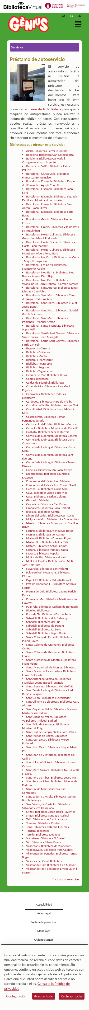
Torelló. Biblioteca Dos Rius (43, 834)
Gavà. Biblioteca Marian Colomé (46, 496)
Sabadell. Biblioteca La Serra (43, 629)
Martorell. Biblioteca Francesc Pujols (49, 538)
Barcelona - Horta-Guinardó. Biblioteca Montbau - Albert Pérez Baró (48, 251)
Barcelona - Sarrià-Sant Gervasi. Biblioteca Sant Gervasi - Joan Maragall (50, 335)
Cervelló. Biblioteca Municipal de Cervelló (52, 428)
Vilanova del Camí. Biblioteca (44, 861)
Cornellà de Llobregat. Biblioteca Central (51, 435)
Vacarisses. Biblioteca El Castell (45, 838)
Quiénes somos (43, 939)
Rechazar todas (72, 996)
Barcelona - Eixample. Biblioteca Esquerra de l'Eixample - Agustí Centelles (50, 183)
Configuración (16, 996)
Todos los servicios (65, 879)
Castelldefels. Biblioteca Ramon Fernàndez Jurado (44, 418)
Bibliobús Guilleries (38, 352)
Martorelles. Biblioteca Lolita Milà (47, 542)
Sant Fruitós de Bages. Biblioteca (46, 736)
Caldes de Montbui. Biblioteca (45, 382)
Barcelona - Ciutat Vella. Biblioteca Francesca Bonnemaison (45, 175)
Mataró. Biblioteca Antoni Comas (46, 546)
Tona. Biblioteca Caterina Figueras (47, 827)
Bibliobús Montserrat (39, 360)
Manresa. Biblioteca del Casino (45, 534)
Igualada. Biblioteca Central (43, 511)
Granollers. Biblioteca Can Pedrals (47, 504)
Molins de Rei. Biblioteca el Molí (46, 557)
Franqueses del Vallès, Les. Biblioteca (49, 481)
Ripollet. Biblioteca (38, 610)
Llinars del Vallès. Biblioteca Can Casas (50, 515)
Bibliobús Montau (37, 356)
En (79, 16)
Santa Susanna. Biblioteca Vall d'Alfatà (50, 686)
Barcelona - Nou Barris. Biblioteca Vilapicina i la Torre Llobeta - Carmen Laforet (50, 282)
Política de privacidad (44, 922)
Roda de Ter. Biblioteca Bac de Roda (48, 614)
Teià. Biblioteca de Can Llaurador (46, 819)
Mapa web (43, 931)
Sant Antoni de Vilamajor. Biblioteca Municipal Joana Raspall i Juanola (46, 680)
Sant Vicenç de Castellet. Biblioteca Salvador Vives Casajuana (46, 806)
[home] (27, 24)
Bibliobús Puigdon (37, 367)
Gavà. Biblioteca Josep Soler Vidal (47, 492)
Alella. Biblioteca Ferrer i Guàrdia (46, 151)
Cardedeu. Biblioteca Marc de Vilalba (49, 401)
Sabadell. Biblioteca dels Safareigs (47, 618)
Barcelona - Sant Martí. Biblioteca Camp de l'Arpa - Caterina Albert (49, 297)
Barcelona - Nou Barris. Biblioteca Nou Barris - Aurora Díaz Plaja (48, 274)
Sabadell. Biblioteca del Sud (43, 622)
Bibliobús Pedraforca (39, 363)
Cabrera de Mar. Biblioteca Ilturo (46, 375)
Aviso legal (44, 913)
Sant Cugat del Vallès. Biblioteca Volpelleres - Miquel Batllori (44, 718)
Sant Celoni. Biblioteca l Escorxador (48, 698)
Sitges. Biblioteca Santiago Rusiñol (47, 815)
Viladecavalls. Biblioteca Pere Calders (49, 849)
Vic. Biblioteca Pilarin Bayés (43, 842)
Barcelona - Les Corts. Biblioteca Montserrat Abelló (44, 266)
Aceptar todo (43, 996)
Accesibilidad (44, 904)
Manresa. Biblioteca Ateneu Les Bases (49, 530)
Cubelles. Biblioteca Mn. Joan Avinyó (49, 470)
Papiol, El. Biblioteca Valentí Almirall (48, 580)
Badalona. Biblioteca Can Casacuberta (50, 154)
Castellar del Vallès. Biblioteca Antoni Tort (52, 405)
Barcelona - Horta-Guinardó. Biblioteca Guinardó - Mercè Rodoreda (48, 236)
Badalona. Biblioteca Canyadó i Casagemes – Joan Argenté (43, 160)
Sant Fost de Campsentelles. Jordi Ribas (51, 732)
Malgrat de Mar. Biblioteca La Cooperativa (52, 519)
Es (71, 16)
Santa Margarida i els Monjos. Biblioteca (51, 667)
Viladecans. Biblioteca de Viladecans (48, 846)
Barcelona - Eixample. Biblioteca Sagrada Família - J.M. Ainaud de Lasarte (49, 198)
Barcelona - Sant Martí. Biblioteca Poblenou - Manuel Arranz (45, 320)
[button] (78, 23)
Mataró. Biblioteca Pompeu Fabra (47, 549)
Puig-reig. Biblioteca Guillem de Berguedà (52, 606)
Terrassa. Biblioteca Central (43, 823)
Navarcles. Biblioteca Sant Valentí (47, 568)
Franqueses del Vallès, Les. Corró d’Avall (51, 485)
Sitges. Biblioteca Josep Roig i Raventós (50, 811)
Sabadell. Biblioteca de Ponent (45, 625)
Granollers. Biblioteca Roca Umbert (48, 508)
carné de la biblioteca (45, 109)
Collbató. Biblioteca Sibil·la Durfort (47, 432)
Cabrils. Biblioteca (37, 379)
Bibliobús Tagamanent (40, 371)
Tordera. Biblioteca (37, 830)
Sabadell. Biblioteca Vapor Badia (46, 633)
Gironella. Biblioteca (38, 500)
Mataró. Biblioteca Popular (42, 553)
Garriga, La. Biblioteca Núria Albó (47, 489)
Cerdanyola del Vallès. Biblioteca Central (51, 424)
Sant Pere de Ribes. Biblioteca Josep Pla (51, 777)
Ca (63, 16)
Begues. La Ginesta (38, 348)
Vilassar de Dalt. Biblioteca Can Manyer (50, 865)
